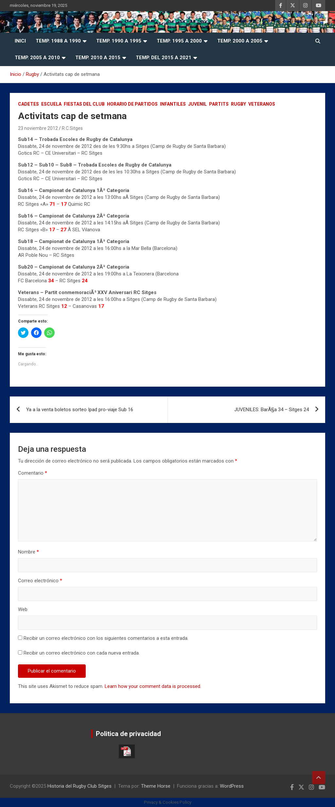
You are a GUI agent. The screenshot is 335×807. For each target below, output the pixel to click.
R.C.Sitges (72, 128)
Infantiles (173, 104)
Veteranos (261, 104)
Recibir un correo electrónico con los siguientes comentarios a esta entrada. (106, 638)
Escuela (51, 104)
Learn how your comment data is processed (152, 686)
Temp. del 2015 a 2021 (163, 58)
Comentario (32, 473)
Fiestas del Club (84, 104)
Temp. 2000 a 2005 (239, 41)
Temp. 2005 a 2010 (37, 58)
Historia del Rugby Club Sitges (79, 786)
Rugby (238, 104)
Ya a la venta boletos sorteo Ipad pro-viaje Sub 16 (79, 409)
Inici (20, 41)
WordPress (232, 786)
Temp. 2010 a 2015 (97, 58)
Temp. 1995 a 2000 (179, 41)
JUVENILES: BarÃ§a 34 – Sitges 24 (271, 409)
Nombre (28, 552)
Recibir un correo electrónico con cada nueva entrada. (82, 653)
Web (22, 609)
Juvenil (197, 104)
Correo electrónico (40, 581)
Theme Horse (155, 786)
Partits (219, 104)
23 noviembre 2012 (38, 128)
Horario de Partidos (132, 104)
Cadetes (28, 104)
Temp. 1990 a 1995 (118, 41)
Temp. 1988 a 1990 (58, 41)
